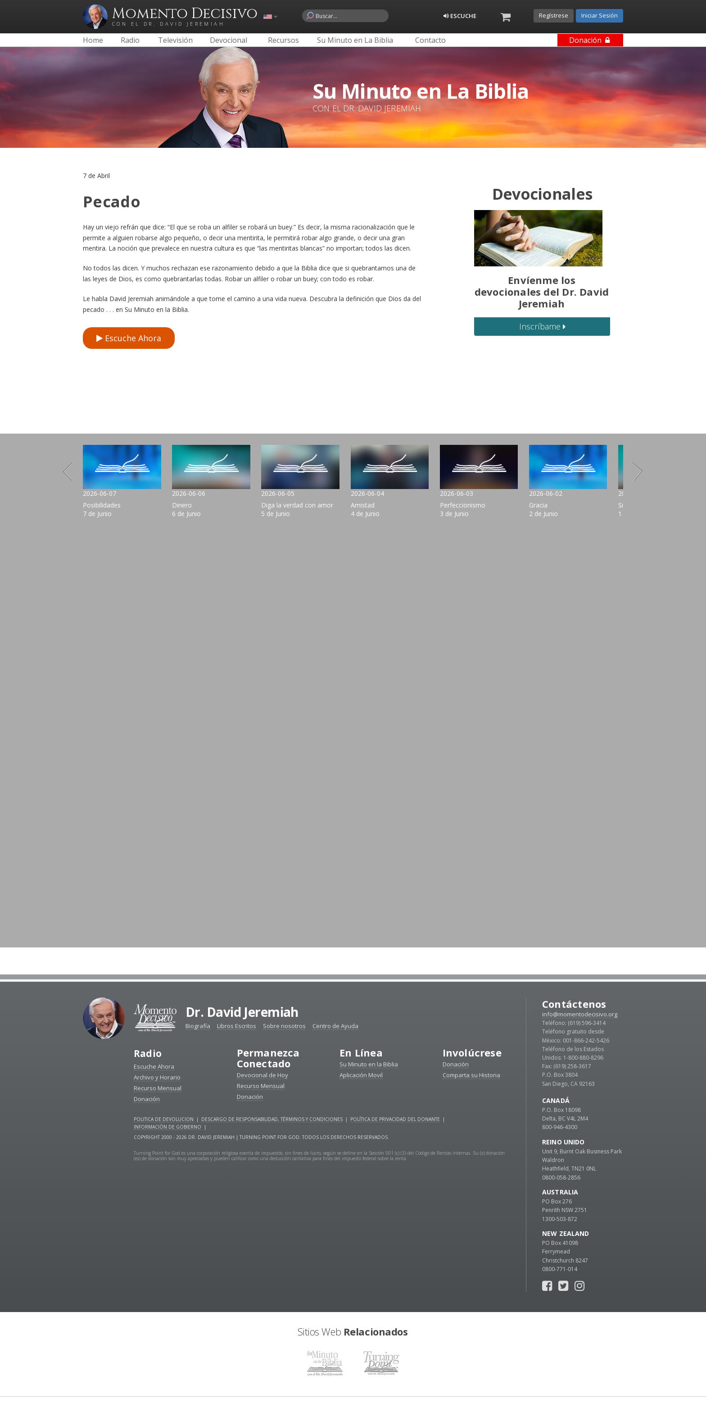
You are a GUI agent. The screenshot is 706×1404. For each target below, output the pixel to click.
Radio (148, 1010)
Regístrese (553, 15)
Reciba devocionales (353, 1386)
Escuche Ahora (128, 338)
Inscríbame (542, 326)
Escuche (460, 16)
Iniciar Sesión (599, 15)
